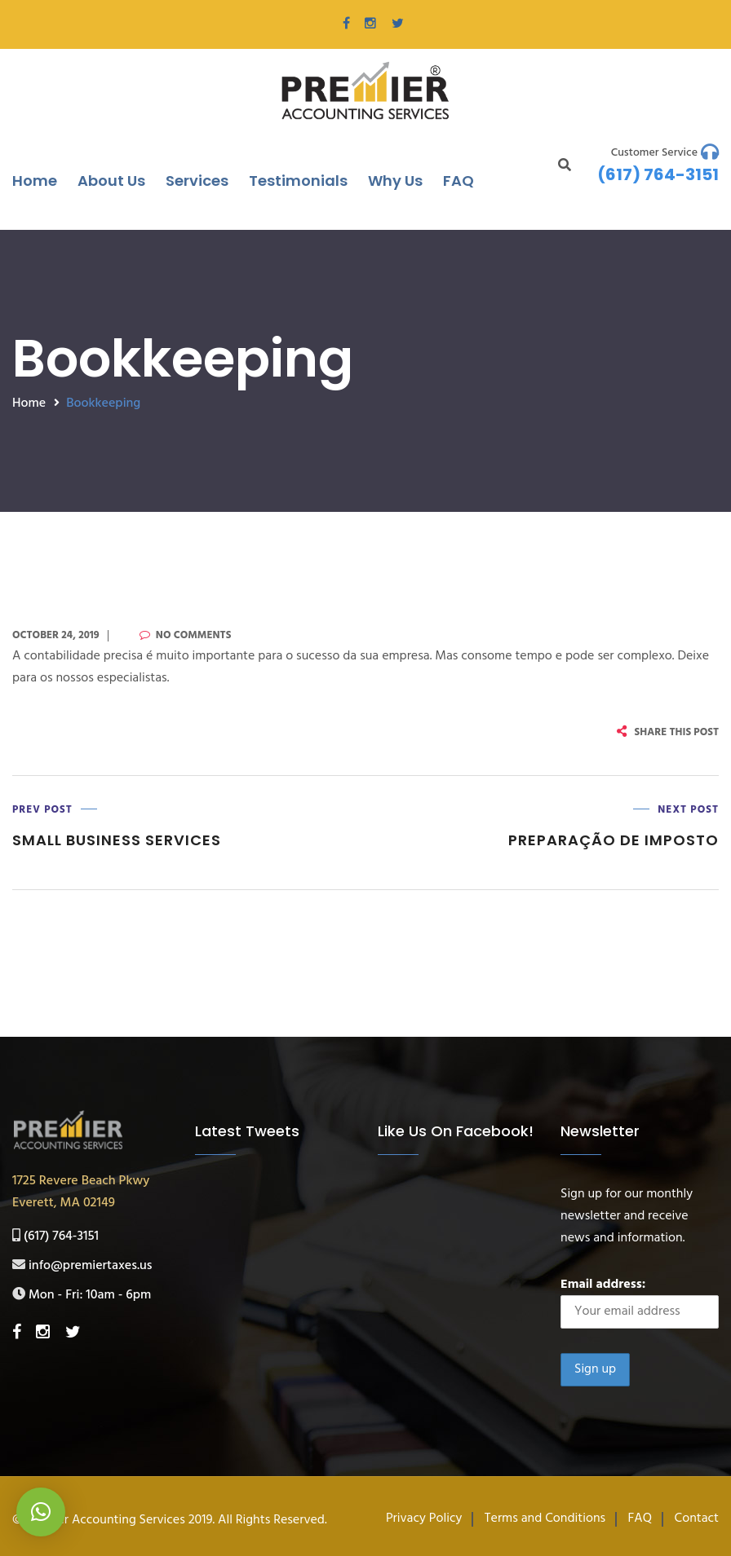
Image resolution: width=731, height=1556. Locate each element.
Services (197, 180)
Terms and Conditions (545, 1518)
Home (34, 180)
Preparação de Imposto (613, 840)
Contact (697, 1518)
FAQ (458, 180)
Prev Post (42, 809)
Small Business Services (116, 840)
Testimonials (298, 180)
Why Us (395, 180)
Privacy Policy (424, 1518)
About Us (111, 180)
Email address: (639, 1301)
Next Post (688, 809)
